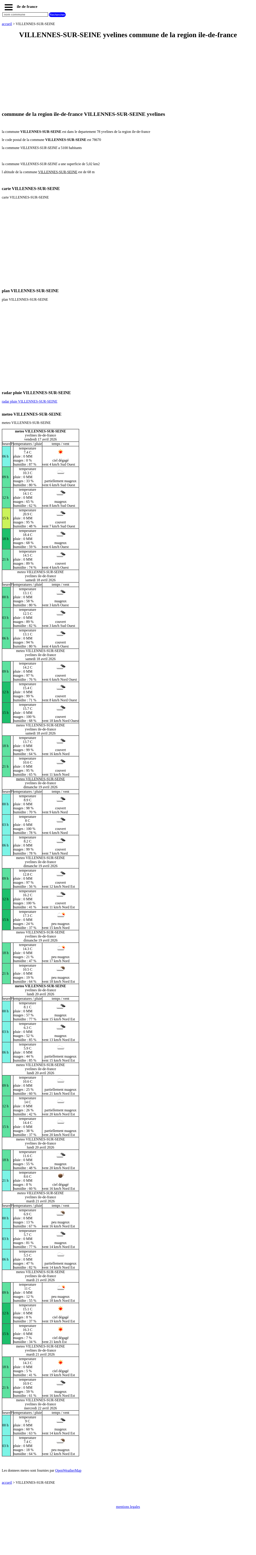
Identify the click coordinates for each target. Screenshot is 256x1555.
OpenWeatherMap (68, 1470)
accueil (7, 24)
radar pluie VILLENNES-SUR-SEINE (29, 401)
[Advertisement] (128, 75)
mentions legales (128, 1507)
